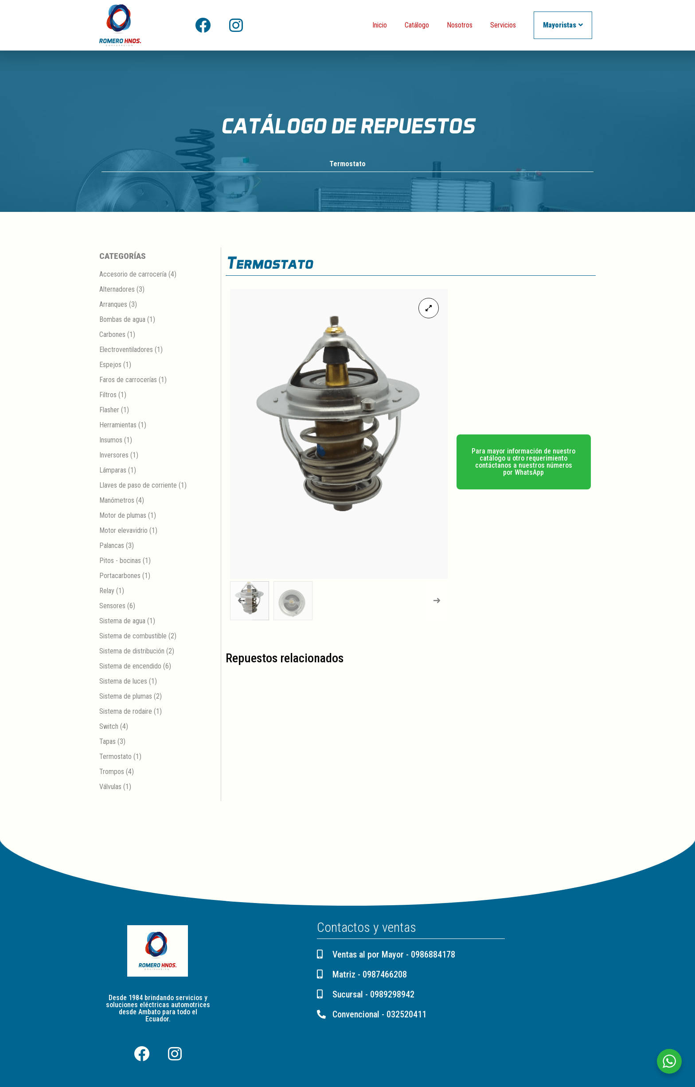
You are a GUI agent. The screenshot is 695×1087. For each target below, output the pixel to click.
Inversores (114, 455)
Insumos (110, 440)
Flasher (109, 410)
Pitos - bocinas (120, 561)
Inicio (379, 25)
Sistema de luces (123, 681)
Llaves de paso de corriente (138, 485)
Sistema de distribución (131, 651)
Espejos (110, 365)
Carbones (112, 335)
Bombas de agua (122, 320)
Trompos (111, 772)
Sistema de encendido (130, 666)
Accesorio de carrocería (133, 274)
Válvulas (110, 787)
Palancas (111, 546)
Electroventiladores (126, 350)
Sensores (112, 606)
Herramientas (118, 425)
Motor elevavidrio (123, 531)
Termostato (347, 164)
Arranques (113, 305)
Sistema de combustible (133, 636)
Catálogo (417, 25)
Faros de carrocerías (128, 380)
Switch (108, 727)
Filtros (108, 395)
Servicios (503, 25)
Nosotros (459, 25)
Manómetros (116, 501)
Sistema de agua (122, 621)
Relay (106, 591)
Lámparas (112, 470)
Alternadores (117, 289)
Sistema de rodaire (125, 712)
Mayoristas (563, 25)
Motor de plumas (122, 516)
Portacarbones (120, 576)
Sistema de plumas (125, 696)
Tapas (107, 742)
